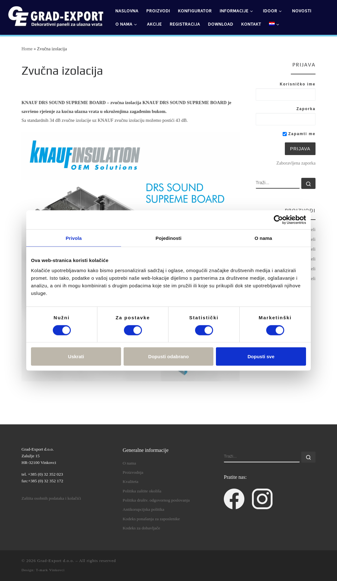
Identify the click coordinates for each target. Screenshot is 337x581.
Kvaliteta (130, 481)
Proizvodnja (133, 472)
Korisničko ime (298, 84)
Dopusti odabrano (168, 356)
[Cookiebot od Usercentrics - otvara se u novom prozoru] (278, 220)
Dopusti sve (261, 356)
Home (27, 48)
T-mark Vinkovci (50, 570)
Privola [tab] (74, 238)
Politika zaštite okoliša (142, 491)
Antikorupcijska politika (143, 509)
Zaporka (306, 109)
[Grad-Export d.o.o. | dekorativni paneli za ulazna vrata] (55, 16)
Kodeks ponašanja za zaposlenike (151, 518)
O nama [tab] (263, 238)
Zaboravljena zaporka (296, 163)
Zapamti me (299, 134)
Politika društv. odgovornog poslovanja (156, 500)
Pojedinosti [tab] (168, 238)
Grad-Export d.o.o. (55, 560)
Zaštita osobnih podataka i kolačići (51, 498)
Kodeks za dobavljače (141, 528)
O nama (129, 463)
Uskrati (76, 356)
